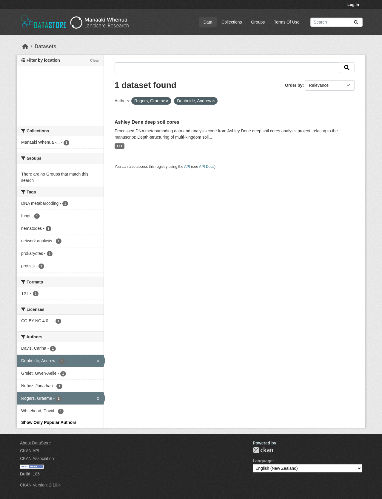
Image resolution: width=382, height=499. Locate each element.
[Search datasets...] (336, 22)
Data (208, 22)
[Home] (25, 46)
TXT (120, 146)
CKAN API (29, 450)
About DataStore (35, 443)
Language (262, 460)
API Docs (206, 167)
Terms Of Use (287, 22)
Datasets (45, 46)
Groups (258, 22)
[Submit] (356, 22)
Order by (293, 85)
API (187, 167)
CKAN (263, 450)
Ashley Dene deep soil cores (147, 122)
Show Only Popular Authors (48, 422)
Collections (231, 22)
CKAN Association (37, 458)
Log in (353, 4)
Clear (94, 60)
